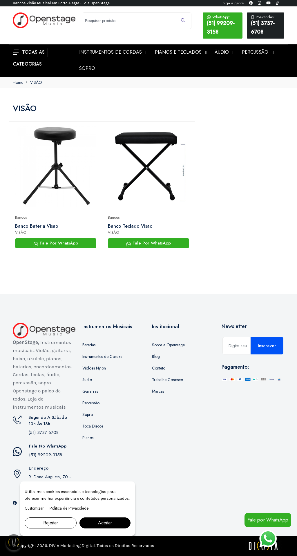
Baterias (88, 345)
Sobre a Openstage (168, 345)
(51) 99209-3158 (222, 25)
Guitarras (90, 391)
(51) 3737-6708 (265, 25)
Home (18, 82)
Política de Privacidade (69, 508)
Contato (158, 368)
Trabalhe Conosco (167, 380)
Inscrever (267, 346)
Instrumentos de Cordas (102, 356)
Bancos (21, 217)
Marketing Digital (77, 545)
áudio (87, 380)
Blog (156, 356)
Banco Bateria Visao (36, 226)
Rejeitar (50, 522)
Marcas (158, 391)
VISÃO (36, 82)
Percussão (90, 403)
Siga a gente (233, 3)
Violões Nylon (94, 368)
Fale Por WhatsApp (55, 243)
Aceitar (105, 522)
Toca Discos (92, 426)
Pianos (87, 438)
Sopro (87, 414)
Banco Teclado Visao (130, 226)
